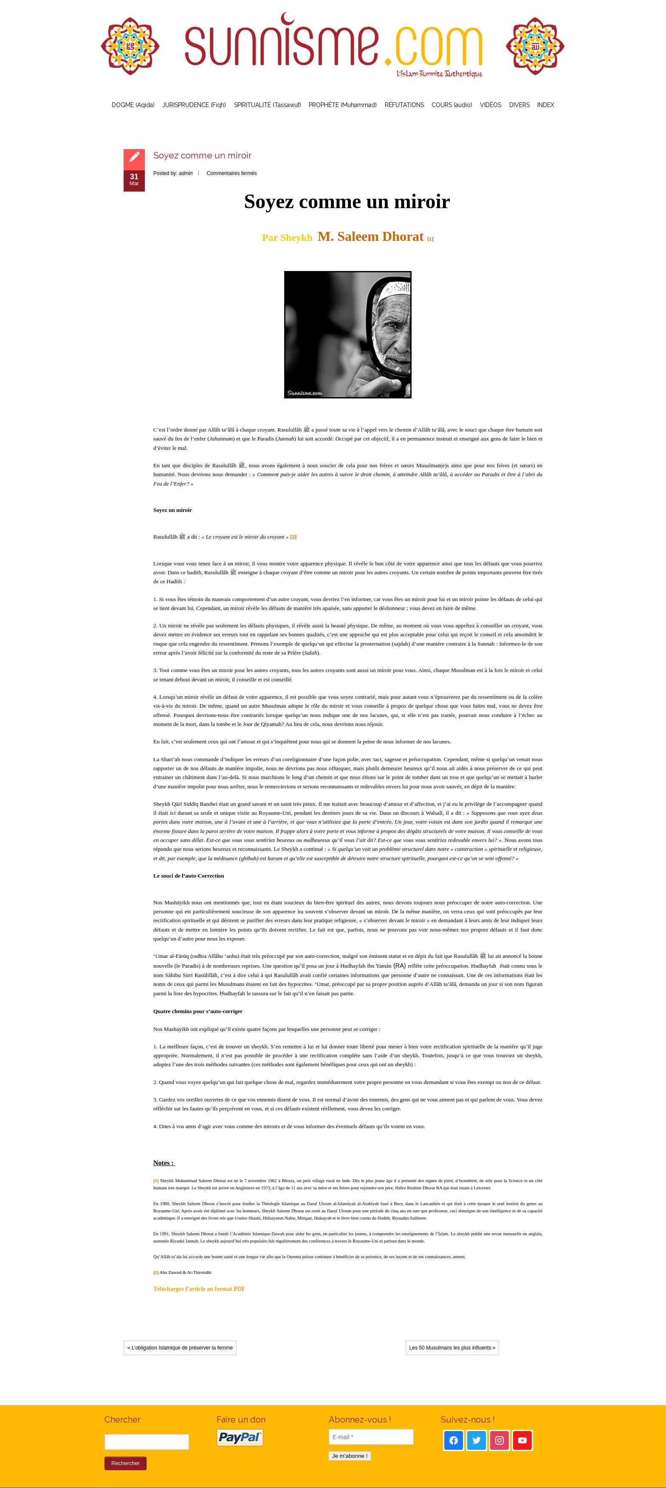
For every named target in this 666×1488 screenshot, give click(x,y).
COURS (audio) (452, 105)
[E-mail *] (371, 1437)
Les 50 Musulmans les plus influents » (452, 1348)
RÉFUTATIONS (404, 105)
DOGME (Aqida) (133, 105)
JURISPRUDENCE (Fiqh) (194, 105)
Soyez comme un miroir (202, 155)
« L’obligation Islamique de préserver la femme (180, 1348)
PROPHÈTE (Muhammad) (343, 105)
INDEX (545, 105)
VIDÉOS (490, 105)
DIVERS (519, 105)
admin (186, 173)
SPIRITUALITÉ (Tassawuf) (267, 105)
